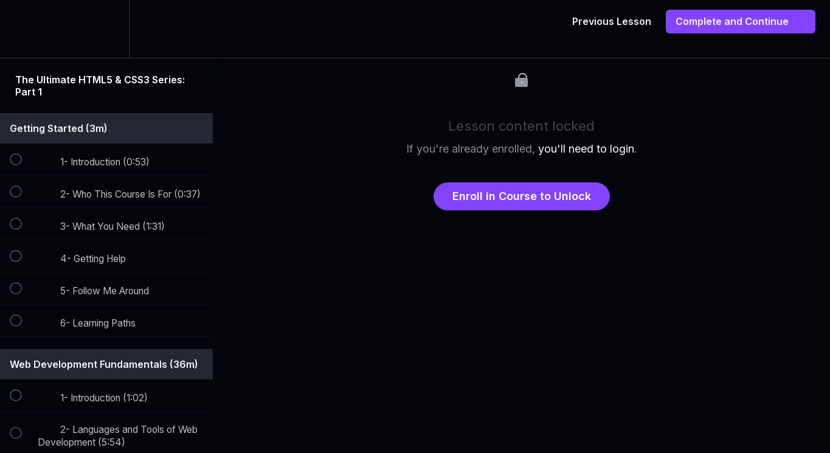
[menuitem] (106, 29)
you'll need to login (586, 148)
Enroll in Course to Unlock (521, 196)
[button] (22, 29)
